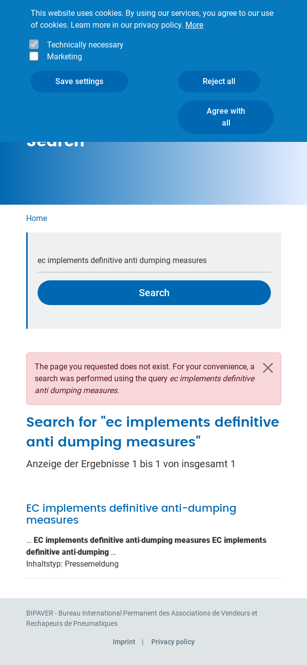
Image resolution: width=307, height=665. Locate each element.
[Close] (268, 368)
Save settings (79, 71)
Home (36, 218)
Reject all (219, 71)
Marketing (64, 46)
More (194, 15)
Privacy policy (173, 642)
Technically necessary (85, 35)
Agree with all (226, 107)
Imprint (124, 642)
